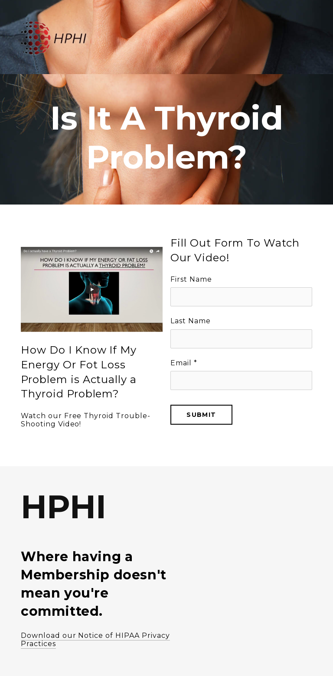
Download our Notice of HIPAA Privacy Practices (95, 639)
